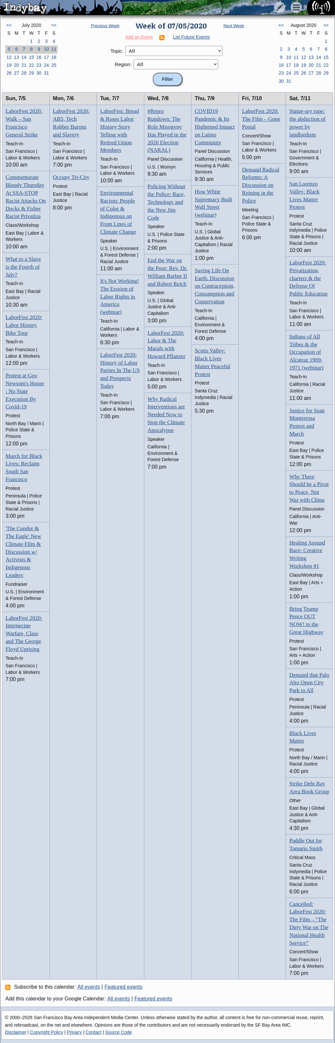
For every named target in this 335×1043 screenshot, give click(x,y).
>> (53, 25)
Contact (93, 1032)
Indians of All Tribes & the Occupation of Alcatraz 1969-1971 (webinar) (306, 352)
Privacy (74, 1032)
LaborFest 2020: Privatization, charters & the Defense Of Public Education (308, 278)
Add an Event (139, 37)
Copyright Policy (46, 1032)
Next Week (233, 25)
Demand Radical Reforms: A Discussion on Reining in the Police (260, 185)
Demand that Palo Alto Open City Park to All (309, 683)
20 (16, 65)
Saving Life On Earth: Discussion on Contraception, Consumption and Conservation (215, 286)
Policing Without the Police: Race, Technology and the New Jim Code (166, 202)
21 (23, 65)
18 (54, 57)
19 (9, 65)
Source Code (118, 1032)
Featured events (124, 987)
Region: (123, 64)
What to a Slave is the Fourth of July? (23, 267)
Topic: (117, 51)
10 (46, 49)
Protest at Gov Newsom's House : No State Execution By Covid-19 (25, 391)
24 (46, 65)
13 (16, 57)
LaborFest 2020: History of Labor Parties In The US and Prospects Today (120, 370)
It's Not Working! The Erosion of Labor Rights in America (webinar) (119, 296)
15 (31, 57)
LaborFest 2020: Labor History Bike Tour (24, 325)
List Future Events (191, 37)
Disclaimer (15, 1032)
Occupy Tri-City (71, 177)
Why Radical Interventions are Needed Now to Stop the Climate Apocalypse (166, 414)
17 (46, 57)
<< (8, 25)
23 (39, 65)
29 (31, 73)
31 (46, 73)
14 (23, 57)
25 (54, 65)
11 (54, 49)
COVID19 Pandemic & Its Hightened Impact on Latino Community (215, 126)
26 (9, 73)
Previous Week (105, 25)
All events (89, 987)
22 (31, 65)
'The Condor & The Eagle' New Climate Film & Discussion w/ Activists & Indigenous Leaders (23, 551)
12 (9, 57)
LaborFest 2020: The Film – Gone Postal (261, 119)
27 (16, 73)
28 (23, 73)
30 (39, 73)
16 (39, 57)
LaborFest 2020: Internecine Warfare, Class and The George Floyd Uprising (24, 633)
